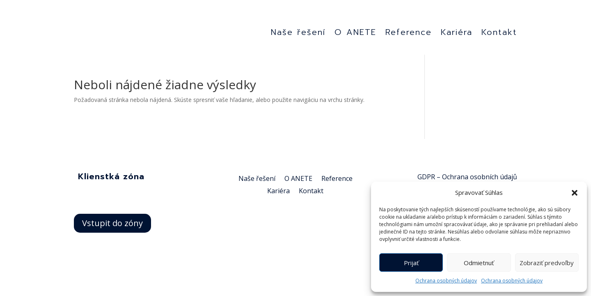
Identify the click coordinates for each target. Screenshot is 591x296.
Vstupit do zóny (112, 225)
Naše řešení (298, 34)
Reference (408, 34)
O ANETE (355, 34)
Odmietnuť (479, 263)
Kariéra (456, 34)
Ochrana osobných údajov (446, 280)
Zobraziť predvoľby (547, 263)
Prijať (411, 263)
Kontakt (499, 34)
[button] (574, 188)
